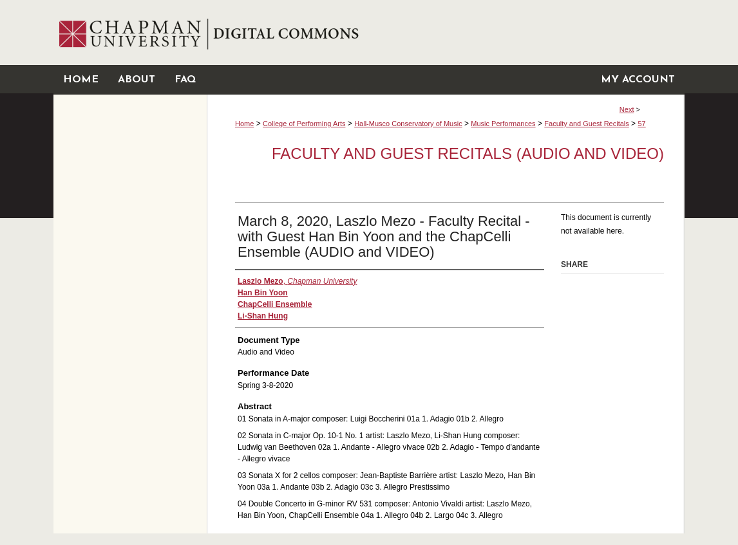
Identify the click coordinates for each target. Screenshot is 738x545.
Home (244, 123)
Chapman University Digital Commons (445, 32)
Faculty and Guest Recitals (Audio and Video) (468, 153)
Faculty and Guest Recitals (586, 123)
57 (641, 123)
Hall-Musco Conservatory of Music (408, 123)
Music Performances (503, 123)
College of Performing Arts (304, 123)
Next (627, 109)
